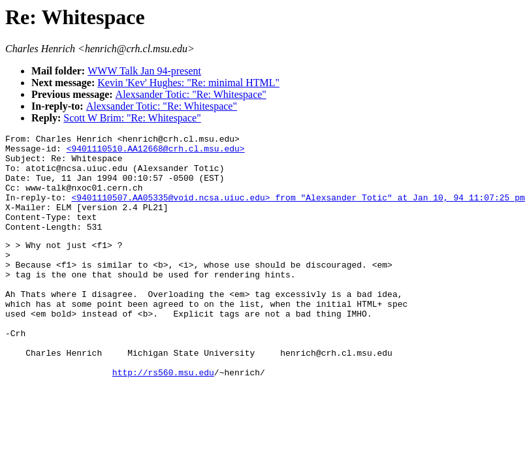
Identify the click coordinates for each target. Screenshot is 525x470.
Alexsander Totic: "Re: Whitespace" (191, 94)
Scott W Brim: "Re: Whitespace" (131, 117)
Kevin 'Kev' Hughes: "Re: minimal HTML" (188, 82)
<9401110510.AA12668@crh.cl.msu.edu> (156, 152)
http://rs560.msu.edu (163, 419)
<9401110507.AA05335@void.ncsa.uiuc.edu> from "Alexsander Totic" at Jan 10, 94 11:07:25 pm (297, 211)
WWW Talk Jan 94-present (144, 70)
